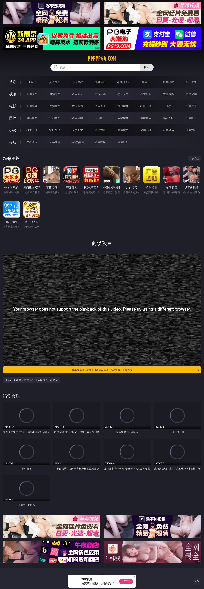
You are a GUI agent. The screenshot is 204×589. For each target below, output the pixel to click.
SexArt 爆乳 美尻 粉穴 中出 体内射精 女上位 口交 (31, 380)
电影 (12, 106)
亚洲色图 (54, 118)
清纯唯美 (145, 118)
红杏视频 (100, 142)
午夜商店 (31, 142)
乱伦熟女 (168, 106)
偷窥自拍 (31, 118)
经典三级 (145, 106)
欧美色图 (77, 118)
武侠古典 (100, 130)
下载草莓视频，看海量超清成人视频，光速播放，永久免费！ (134, 370)
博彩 (12, 82)
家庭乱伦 (54, 130)
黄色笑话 (168, 130)
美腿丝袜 (122, 118)
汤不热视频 (77, 142)
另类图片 (191, 118)
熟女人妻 (122, 94)
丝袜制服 (145, 94)
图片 (12, 118)
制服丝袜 (122, 106)
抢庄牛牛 (191, 82)
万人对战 (77, 82)
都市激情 (31, 130)
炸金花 (146, 82)
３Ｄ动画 (100, 94)
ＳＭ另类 (191, 94)
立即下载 (126, 581)
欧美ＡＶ (77, 94)
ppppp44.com (102, 58)
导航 (12, 142)
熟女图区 (168, 118)
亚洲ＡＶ (31, 94)
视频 (12, 94)
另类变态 (191, 106)
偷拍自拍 (54, 106)
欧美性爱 (100, 106)
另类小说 (145, 130)
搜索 (146, 67)
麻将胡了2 (123, 82)
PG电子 (32, 82)
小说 (12, 130)
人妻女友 (77, 130)
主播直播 (168, 94)
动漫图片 (100, 118)
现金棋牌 (168, 82)
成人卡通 (77, 106)
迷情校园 (122, 130)
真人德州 (54, 82)
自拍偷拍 (54, 94)
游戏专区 (100, 82)
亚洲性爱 (31, 106)
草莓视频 (54, 142)
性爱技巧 (191, 130)
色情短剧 (122, 142)
